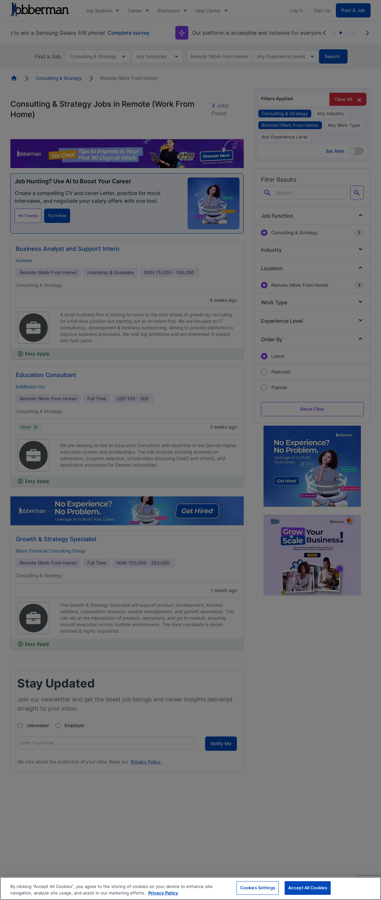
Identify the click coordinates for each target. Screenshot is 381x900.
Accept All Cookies (307, 887)
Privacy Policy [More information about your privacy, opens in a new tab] (163, 892)
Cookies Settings (257, 887)
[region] (190, 888)
